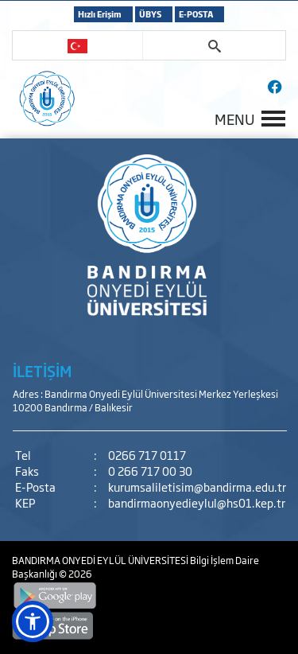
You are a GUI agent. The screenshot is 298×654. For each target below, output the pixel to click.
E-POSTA (196, 14)
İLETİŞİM (42, 370)
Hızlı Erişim (100, 14)
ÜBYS (150, 14)
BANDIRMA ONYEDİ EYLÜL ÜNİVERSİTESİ (101, 560)
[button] (32, 621)
